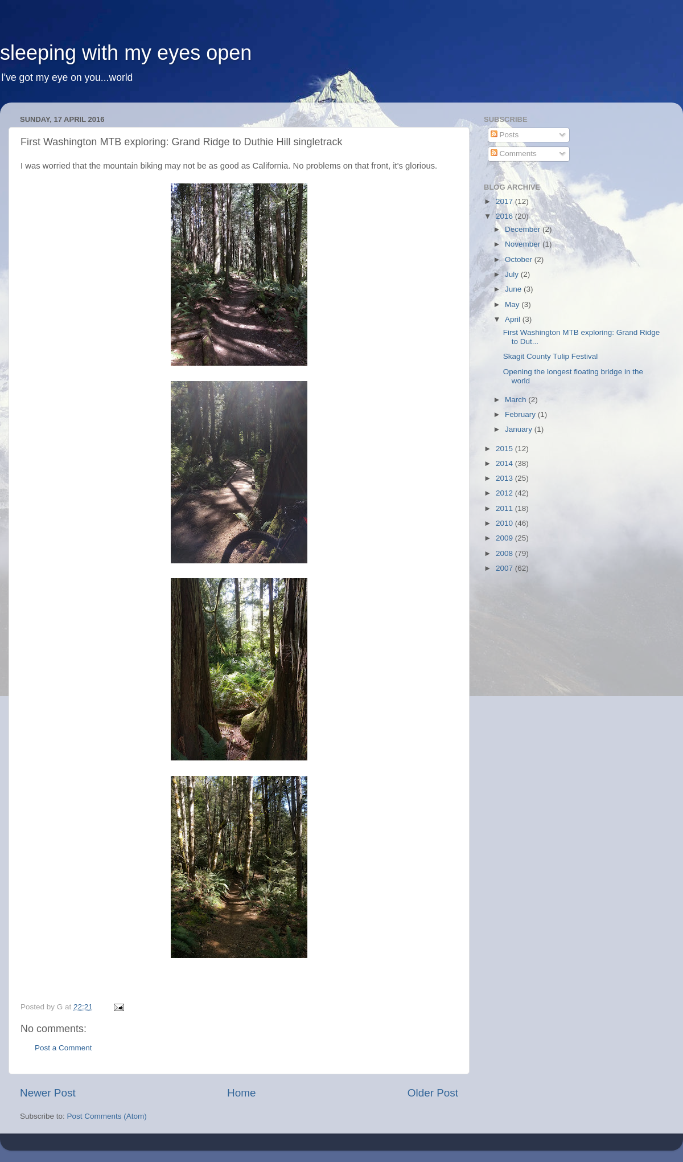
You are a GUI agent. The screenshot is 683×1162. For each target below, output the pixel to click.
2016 (505, 216)
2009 (505, 538)
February (521, 414)
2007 (505, 568)
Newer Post (48, 1093)
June (514, 289)
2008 (505, 553)
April (513, 319)
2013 (505, 478)
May (513, 304)
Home (241, 1093)
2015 (505, 448)
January (519, 429)
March (516, 399)
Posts (505, 134)
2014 (505, 463)
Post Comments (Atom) (107, 1116)
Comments (514, 153)
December (523, 229)
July (513, 274)
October (519, 259)
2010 (505, 523)
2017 (505, 201)
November (523, 244)
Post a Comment (63, 1048)
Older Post (433, 1093)
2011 (505, 508)
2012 (505, 493)
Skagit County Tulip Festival (550, 356)
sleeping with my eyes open (126, 52)
